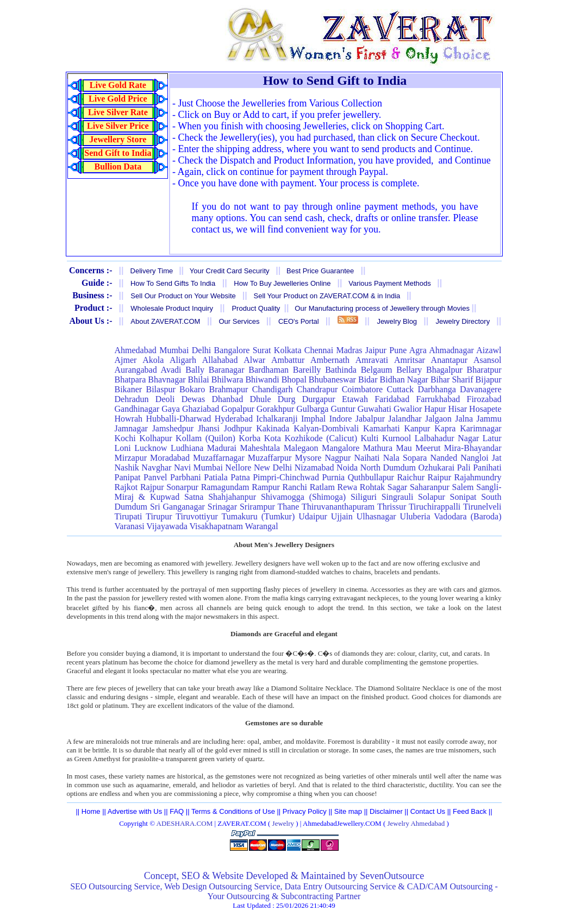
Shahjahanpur (232, 496)
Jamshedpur (173, 428)
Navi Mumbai (198, 467)
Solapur (431, 496)
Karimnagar (480, 428)
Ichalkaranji (276, 418)
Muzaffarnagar (219, 457)
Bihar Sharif (451, 379)
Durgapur (318, 399)
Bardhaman (268, 369)
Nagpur (337, 457)
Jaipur (375, 350)
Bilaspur (160, 389)
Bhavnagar (166, 379)
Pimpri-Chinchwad (286, 477)
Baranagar (227, 369)
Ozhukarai (437, 467)
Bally (194, 369)
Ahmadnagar (451, 350)
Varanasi (130, 526)
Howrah (129, 418)
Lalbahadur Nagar (447, 438)
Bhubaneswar (332, 379)
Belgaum (376, 369)
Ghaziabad (200, 408)
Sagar (397, 487)
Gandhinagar (137, 408)
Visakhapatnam (216, 526)
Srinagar (222, 506)
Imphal (313, 418)
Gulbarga (312, 408)
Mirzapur (131, 457)
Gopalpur (237, 408)
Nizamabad (314, 467)
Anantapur (449, 360)
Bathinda (341, 369)
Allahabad (220, 360)
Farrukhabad (438, 399)
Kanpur (417, 428)
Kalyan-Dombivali (326, 428)
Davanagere (480, 389)
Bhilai (198, 379)
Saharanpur (430, 487)
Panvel (155, 477)
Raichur (411, 477)
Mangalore (340, 448)
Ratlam (322, 487)
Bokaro (192, 389)
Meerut (427, 448)
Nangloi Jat (480, 457)
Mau (403, 448)
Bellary (409, 369)
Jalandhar (404, 418)
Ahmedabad (136, 350)
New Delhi (273, 467)
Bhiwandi (262, 379)
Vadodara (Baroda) (467, 516)
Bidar (368, 379)
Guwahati (374, 408)
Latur (492, 438)
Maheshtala (260, 448)
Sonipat (463, 496)
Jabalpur (370, 418)
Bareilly (307, 369)
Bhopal (294, 379)
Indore (340, 418)
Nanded (443, 457)
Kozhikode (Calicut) (320, 438)
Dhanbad (227, 399)
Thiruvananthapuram (338, 506)
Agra (418, 350)
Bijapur (489, 379)
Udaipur (312, 516)
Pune (398, 350)
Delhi (201, 350)
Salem (463, 487)
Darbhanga (437, 389)
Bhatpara (130, 379)
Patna (240, 477)
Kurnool (396, 438)
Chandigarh (272, 389)
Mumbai (174, 350)
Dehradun (132, 399)
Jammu (488, 418)
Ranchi (295, 487)
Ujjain (342, 516)
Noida (347, 467)
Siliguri (364, 496)
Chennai (318, 350)
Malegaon (301, 448)
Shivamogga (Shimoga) (303, 496)
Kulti (370, 438)
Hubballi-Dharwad (178, 418)
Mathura (377, 448)
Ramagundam (225, 487)
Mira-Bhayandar (473, 448)
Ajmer (126, 360)
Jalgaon (438, 418)
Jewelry (283, 823)
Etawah (355, 399)
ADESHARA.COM (185, 823)
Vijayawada (166, 526)
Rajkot (126, 487)
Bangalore (232, 350)
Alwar (254, 360)
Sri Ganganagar (177, 506)
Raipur (439, 477)
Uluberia (415, 516)
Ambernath (329, 360)
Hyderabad (234, 418)
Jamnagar (131, 428)
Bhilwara (227, 379)
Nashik (127, 467)
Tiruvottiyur (197, 516)
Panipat (128, 477)
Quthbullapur (371, 477)
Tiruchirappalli (434, 506)
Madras (349, 350)
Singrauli (398, 496)
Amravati (371, 360)
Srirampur (257, 506)
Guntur (342, 408)
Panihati (487, 467)
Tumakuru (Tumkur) (258, 516)
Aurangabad (136, 369)
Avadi (171, 369)
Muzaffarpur (270, 457)
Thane (288, 506)
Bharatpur (484, 369)
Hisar (457, 408)
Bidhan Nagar (404, 379)
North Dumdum (388, 467)
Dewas (193, 399)
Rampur (266, 487)
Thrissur (391, 506)
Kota (272, 438)
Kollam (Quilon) (205, 438)
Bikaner (128, 389)
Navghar (156, 467)
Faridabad (391, 399)
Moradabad (170, 457)
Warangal (261, 526)
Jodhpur (238, 428)
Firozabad (484, 399)
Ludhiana (187, 448)
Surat (262, 350)
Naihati (366, 457)
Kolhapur (155, 438)
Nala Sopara (405, 457)
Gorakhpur (275, 408)
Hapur (435, 408)
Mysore (308, 457)
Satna (194, 496)
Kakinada (272, 428)
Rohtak (372, 487)
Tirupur (159, 516)
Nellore (238, 467)
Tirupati (128, 516)
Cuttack (400, 389)
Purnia (333, 477)
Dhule (260, 399)
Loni (123, 448)
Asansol (487, 360)
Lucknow (150, 448)
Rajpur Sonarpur (169, 487)
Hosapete (485, 408)
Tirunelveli (482, 506)
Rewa (347, 487)
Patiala (216, 477)
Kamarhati (381, 428)
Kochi (125, 438)
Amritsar (409, 360)
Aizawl (488, 350)
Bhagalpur (444, 369)
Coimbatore (362, 389)
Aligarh (183, 360)
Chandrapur (317, 389)
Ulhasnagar (376, 516)
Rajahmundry (477, 477)
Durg (287, 399)
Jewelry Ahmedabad (416, 823)
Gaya (170, 408)
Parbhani (185, 477)
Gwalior (408, 408)
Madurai (221, 448)
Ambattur (287, 360)
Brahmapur (228, 389)
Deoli (165, 399)
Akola (153, 360)
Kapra (444, 428)
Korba (249, 438)
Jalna (464, 418)
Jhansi (209, 428)
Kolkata (288, 350)
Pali (464, 467)
